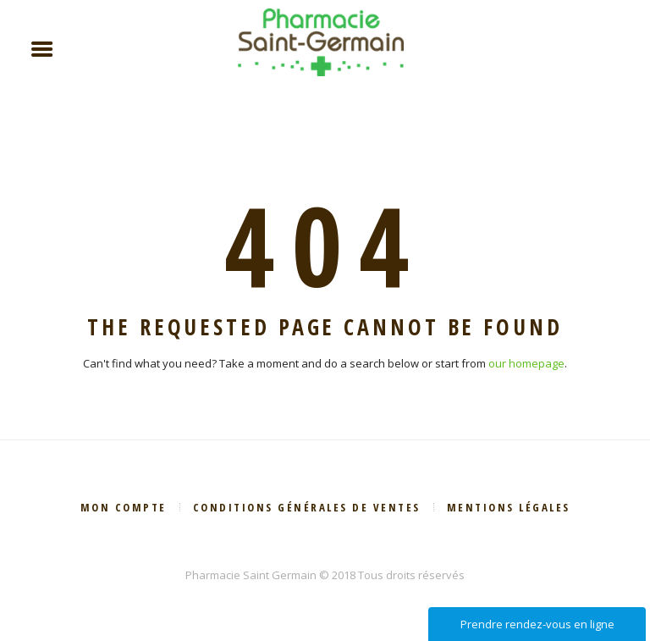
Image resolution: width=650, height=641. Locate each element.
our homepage (526, 363)
